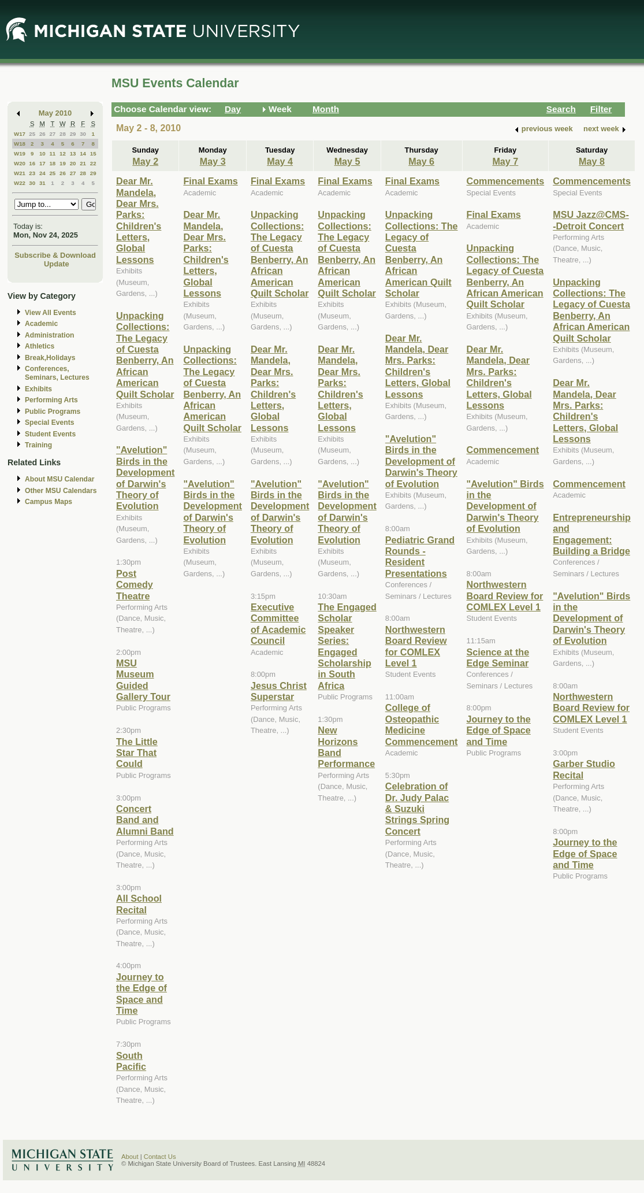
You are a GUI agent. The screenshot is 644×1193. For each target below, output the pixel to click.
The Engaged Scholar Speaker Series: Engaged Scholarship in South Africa (347, 646)
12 (62, 153)
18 (52, 163)
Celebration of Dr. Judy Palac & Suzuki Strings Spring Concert (417, 808)
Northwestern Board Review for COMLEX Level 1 (416, 646)
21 (83, 163)
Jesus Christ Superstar (279, 691)
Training (38, 445)
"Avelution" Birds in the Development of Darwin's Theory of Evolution (145, 477)
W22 (19, 183)
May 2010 (55, 113)
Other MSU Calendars (61, 491)
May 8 (592, 161)
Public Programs (52, 411)
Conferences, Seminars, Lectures (57, 373)
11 (52, 153)
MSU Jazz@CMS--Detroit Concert (591, 220)
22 (93, 163)
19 (62, 163)
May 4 (280, 161)
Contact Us (160, 1156)
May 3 (213, 161)
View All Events (50, 313)
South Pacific (131, 1061)
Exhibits (38, 389)
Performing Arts (51, 400)
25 (32, 134)
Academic (41, 324)
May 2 (145, 161)
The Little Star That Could (137, 752)
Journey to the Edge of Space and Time (141, 994)
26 (42, 134)
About (130, 1156)
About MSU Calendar (59, 479)
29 (73, 134)
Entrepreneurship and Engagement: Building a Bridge (592, 534)
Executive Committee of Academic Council (278, 624)
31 (42, 183)
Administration (49, 335)
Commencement (503, 449)
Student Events (50, 434)
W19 (19, 153)
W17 (19, 134)
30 (83, 134)
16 (32, 163)
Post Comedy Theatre (134, 584)
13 (73, 153)
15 (93, 153)
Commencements (506, 181)
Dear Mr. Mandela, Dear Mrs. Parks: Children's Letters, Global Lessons (138, 220)
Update (56, 264)
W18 (19, 143)
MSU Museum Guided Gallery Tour (143, 680)
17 (42, 163)
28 (62, 134)
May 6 (421, 161)
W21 (19, 173)
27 (52, 134)
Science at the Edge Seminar (498, 657)
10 (42, 153)
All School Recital (139, 903)
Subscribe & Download (55, 255)
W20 (19, 163)
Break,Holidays (50, 358)
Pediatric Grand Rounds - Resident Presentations (420, 557)
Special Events (49, 422)
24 (42, 173)
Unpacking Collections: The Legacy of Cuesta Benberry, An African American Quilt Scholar (145, 354)
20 (73, 163)
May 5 (347, 161)
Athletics (39, 346)
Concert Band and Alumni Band (145, 819)
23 (32, 173)
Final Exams (210, 181)
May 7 (505, 161)
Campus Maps (48, 502)
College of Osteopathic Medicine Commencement (421, 724)
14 (83, 153)
